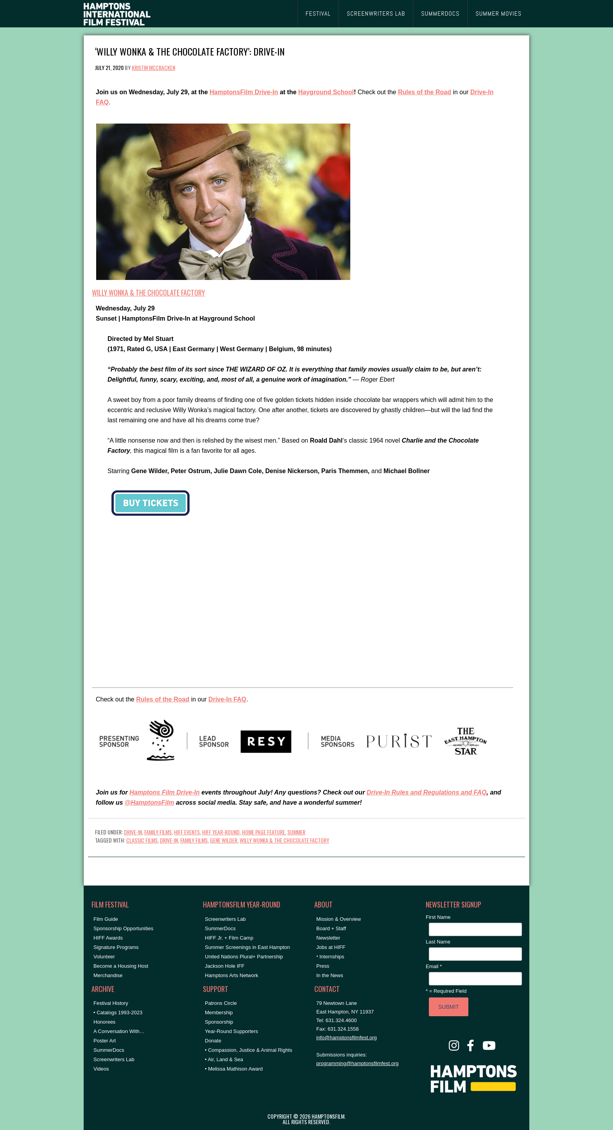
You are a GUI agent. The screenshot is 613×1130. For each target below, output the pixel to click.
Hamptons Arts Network (231, 975)
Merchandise (107, 975)
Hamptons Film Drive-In (164, 792)
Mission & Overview (338, 919)
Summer (296, 832)
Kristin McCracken (153, 67)
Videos (101, 1069)
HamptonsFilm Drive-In (244, 92)
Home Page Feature (263, 832)
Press (322, 966)
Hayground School (326, 92)
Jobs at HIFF (330, 947)
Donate (213, 1041)
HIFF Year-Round (221, 832)
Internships (331, 957)
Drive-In (133, 832)
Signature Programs (116, 947)
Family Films (158, 832)
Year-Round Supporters (231, 1031)
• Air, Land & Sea (224, 1059)
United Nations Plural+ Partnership (244, 957)
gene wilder (223, 840)
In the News (329, 975)
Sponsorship (219, 1022)
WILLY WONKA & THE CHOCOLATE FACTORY (148, 292)
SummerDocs (108, 1050)
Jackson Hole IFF (224, 966)
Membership (219, 1012)
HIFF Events (187, 832)
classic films (142, 840)
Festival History (110, 1003)
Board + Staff (331, 928)
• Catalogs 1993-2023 (117, 1012)
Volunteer (104, 957)
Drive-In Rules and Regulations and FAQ (427, 792)
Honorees (104, 1022)
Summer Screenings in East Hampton (247, 947)
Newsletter (328, 938)
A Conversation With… (119, 1031)
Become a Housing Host (120, 966)
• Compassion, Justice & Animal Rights (248, 1050)
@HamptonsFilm (149, 802)
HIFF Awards (108, 938)
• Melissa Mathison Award (234, 1069)
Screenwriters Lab (113, 1059)
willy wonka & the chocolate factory (284, 840)
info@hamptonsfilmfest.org (346, 1037)
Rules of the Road (424, 92)
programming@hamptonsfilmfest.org (357, 1063)
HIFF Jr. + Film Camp (229, 938)
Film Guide (105, 919)
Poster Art (104, 1041)
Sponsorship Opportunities (123, 928)
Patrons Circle (221, 1003)
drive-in (169, 840)
